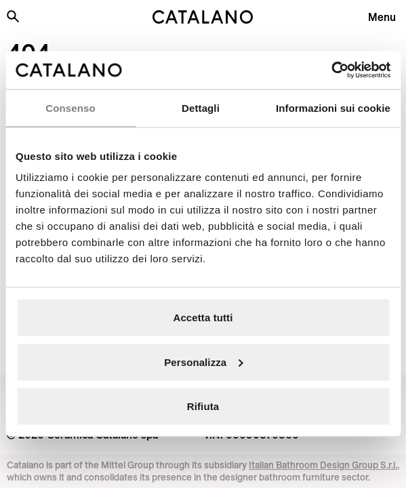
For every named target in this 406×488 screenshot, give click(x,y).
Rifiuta (203, 406)
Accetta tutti (203, 317)
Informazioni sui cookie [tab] (333, 107)
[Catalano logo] (203, 17)
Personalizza (203, 361)
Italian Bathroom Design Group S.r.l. (323, 465)
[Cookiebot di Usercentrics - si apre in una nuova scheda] (331, 70)
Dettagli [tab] (201, 107)
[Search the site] (13, 16)
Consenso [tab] (70, 107)
